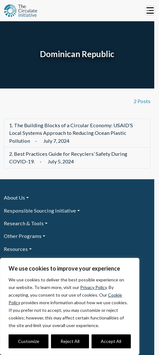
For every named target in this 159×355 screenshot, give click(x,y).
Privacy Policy (93, 287)
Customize (28, 341)
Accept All (111, 341)
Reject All (70, 341)
